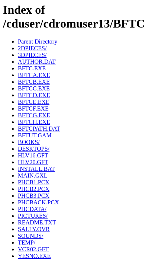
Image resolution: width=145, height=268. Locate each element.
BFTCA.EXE (34, 75)
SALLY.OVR (34, 229)
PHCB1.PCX (33, 182)
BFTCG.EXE (34, 115)
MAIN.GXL (33, 175)
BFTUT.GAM (35, 135)
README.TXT (37, 222)
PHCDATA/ (32, 209)
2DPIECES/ (32, 48)
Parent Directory (37, 41)
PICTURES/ (33, 216)
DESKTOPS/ (33, 149)
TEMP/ (26, 242)
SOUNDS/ (30, 236)
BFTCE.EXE (33, 102)
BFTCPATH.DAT (39, 128)
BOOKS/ (29, 142)
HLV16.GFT (33, 155)
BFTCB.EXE (34, 82)
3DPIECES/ (32, 55)
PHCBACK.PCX (38, 202)
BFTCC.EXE (34, 88)
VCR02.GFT (33, 249)
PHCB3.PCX (33, 195)
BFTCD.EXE (34, 95)
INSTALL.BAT (36, 169)
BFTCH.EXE (34, 122)
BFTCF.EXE (33, 108)
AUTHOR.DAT (37, 61)
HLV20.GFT (33, 162)
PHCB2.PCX (33, 189)
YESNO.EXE (34, 256)
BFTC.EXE (32, 68)
